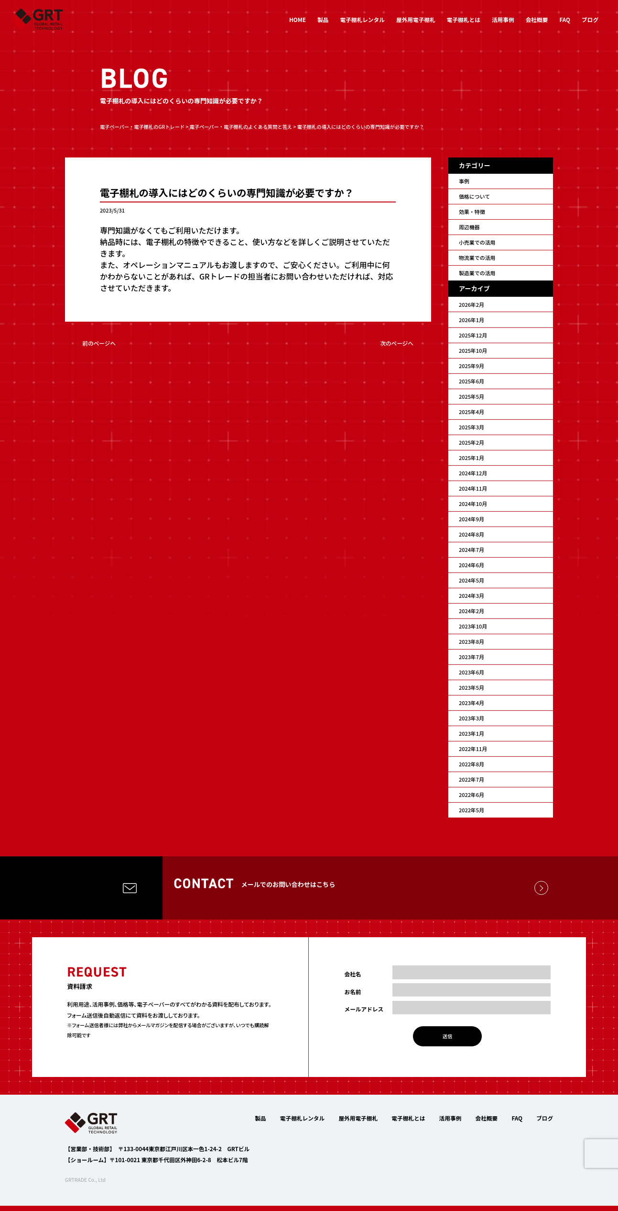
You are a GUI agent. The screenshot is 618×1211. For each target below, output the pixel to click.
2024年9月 (471, 519)
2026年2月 (471, 304)
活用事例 (503, 19)
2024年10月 (473, 503)
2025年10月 (473, 350)
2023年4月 (471, 702)
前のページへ (99, 343)
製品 (322, 19)
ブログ (590, 19)
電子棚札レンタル (362, 19)
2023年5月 (471, 687)
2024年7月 (471, 549)
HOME (297, 19)
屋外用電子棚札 (415, 19)
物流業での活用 (477, 257)
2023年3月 (471, 718)
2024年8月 (471, 534)
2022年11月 (473, 748)
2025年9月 (471, 366)
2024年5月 (471, 580)
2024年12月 (473, 473)
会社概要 (537, 19)
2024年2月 (471, 611)
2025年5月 (471, 396)
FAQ (564, 19)
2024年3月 (471, 595)
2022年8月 (471, 764)
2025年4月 (471, 411)
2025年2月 (471, 442)
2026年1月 (471, 320)
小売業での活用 (477, 242)
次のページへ (396, 343)
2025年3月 (471, 427)
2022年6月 (471, 794)
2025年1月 (471, 457)
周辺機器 (469, 227)
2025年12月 (473, 335)
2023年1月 (471, 733)
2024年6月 (471, 565)
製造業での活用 (477, 273)
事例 (464, 181)
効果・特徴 (472, 211)
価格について (474, 196)
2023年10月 (473, 626)
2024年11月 (473, 488)
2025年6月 (471, 381)
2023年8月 (471, 641)
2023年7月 (471, 657)
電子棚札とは (463, 19)
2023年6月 (471, 672)
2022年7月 (471, 779)
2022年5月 (471, 810)
